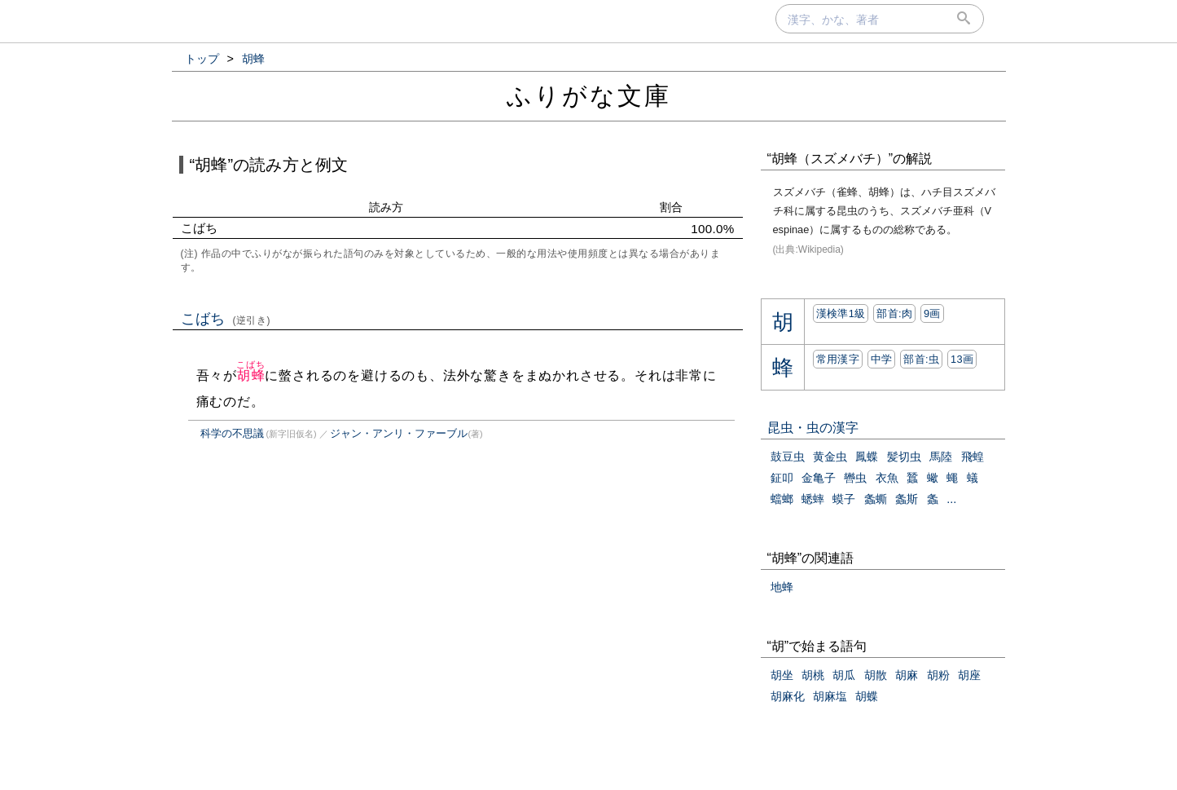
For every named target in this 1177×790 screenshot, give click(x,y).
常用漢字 (837, 359)
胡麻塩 (830, 696)
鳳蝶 (866, 456)
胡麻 (906, 675)
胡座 (969, 675)
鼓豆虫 (788, 456)
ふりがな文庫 (589, 95)
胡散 (875, 675)
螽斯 (906, 498)
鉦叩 (782, 477)
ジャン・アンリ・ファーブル (399, 433)
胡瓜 (843, 675)
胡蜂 (250, 375)
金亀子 (819, 477)
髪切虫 (904, 456)
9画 (932, 313)
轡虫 (855, 477)
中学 (882, 359)
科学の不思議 (232, 433)
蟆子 (843, 498)
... (951, 498)
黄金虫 (830, 456)
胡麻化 (788, 696)
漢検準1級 (841, 313)
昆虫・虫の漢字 (813, 428)
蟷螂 (782, 498)
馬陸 (940, 456)
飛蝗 (972, 456)
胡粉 (938, 675)
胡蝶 (866, 696)
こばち (226, 319)
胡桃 (813, 675)
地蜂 (782, 587)
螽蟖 (875, 498)
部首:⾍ (921, 359)
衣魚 (887, 477)
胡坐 (782, 675)
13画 (962, 359)
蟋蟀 (813, 498)
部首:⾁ (894, 313)
